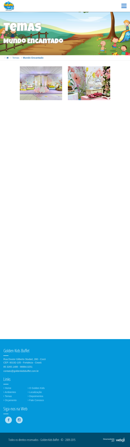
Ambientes (9, 392)
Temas (15, 57)
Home (7, 388)
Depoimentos (35, 396)
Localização (35, 392)
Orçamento (10, 400)
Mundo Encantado (33, 57)
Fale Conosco (36, 400)
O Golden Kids (36, 388)
